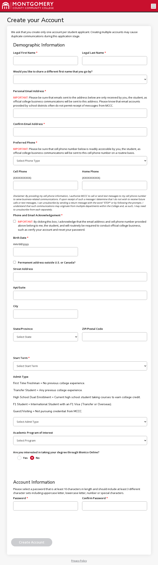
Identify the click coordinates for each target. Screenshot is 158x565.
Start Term (20, 358)
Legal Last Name (93, 53)
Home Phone (90, 171)
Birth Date (19, 238)
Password (19, 498)
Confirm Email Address (28, 124)
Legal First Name (24, 53)
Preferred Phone (24, 142)
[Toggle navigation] (153, 6)
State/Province (23, 329)
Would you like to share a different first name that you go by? (53, 71)
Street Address (23, 269)
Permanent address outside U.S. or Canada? (47, 262)
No (38, 458)
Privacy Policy (79, 561)
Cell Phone (20, 171)
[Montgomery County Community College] (27, 5)
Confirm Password (94, 498)
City (15, 306)
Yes (25, 458)
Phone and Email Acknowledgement (36, 215)
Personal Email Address (28, 91)
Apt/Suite (19, 287)
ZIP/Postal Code (92, 329)
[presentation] (42, 526)
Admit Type (20, 377)
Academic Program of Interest (33, 432)
